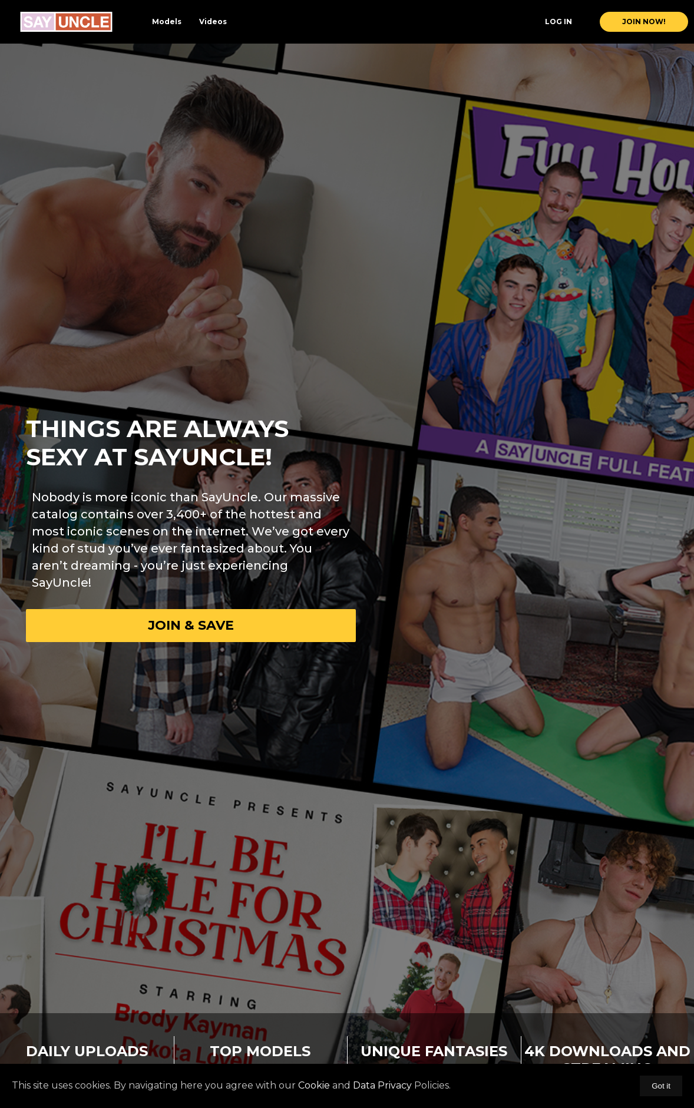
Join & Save (191, 625)
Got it (661, 1085)
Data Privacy (382, 1085)
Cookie (314, 1085)
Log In (558, 21)
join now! (644, 21)
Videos (213, 21)
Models (166, 21)
